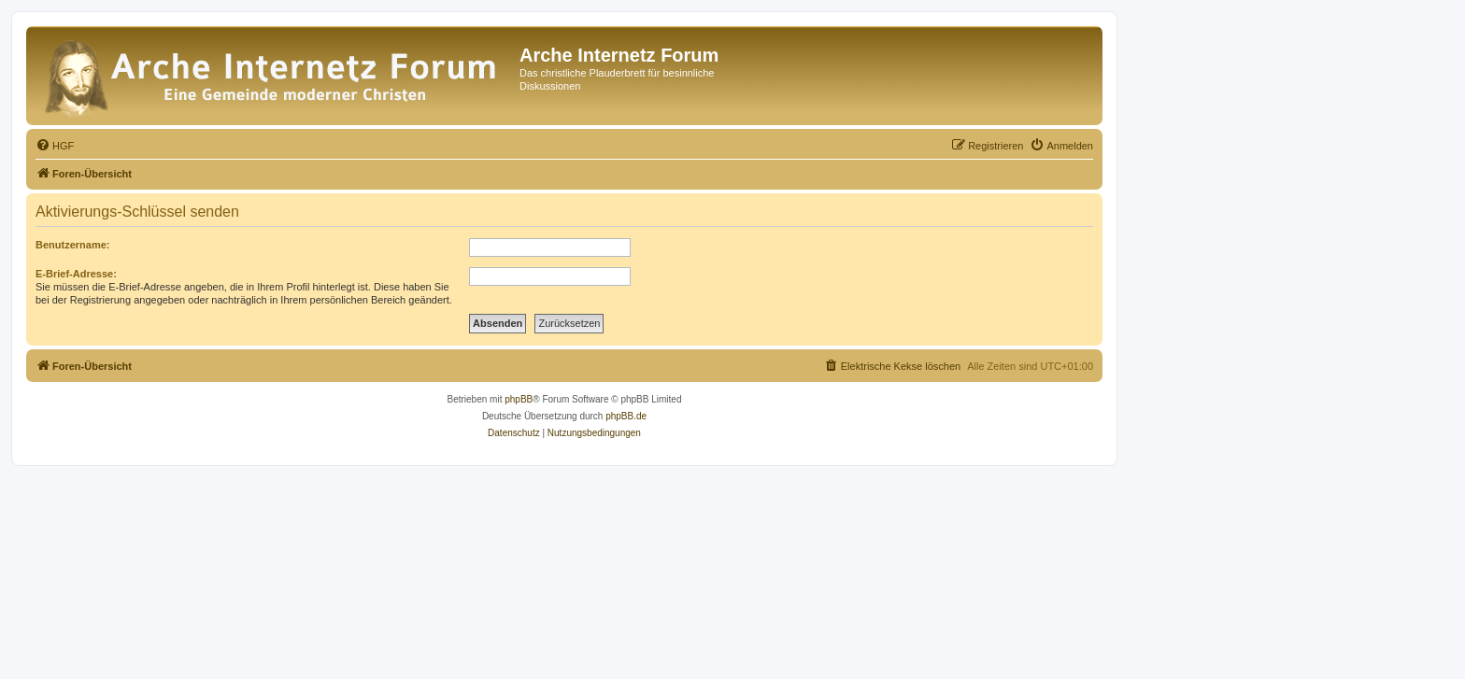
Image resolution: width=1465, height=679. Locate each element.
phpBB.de (626, 416)
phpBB (519, 399)
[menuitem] (55, 145)
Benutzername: (72, 244)
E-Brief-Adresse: (76, 273)
